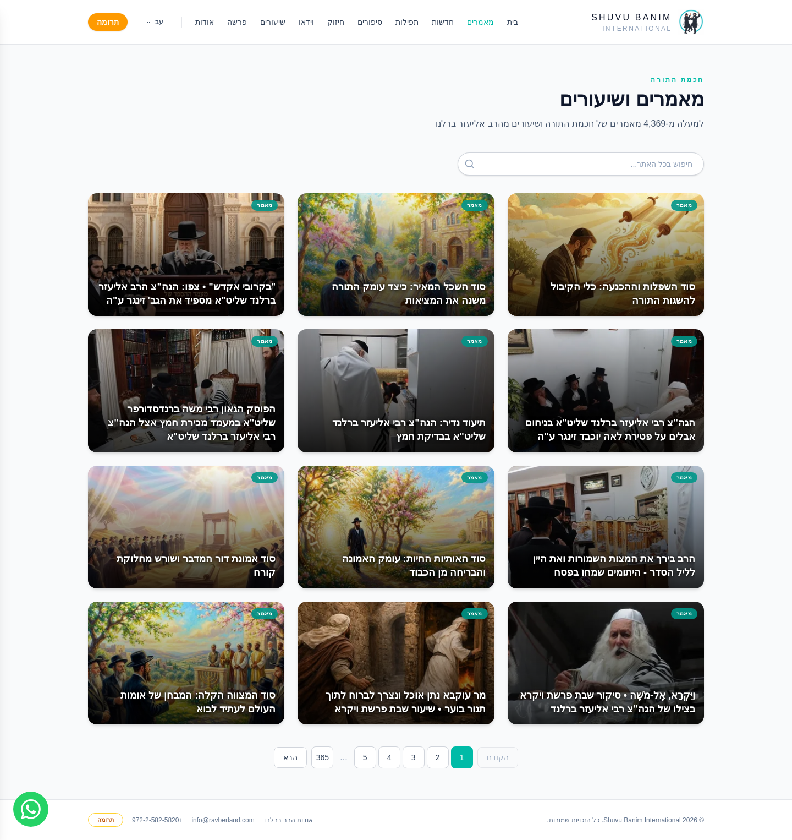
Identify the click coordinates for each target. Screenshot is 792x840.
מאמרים (480, 22)
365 (322, 757)
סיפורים (370, 22)
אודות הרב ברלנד (288, 820)
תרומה (108, 22)
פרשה (237, 22)
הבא (290, 757)
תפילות (407, 22)
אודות (204, 22)
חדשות (443, 22)
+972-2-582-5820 (157, 820)
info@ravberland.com (222, 820)
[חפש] (469, 164)
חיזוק (335, 22)
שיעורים (272, 22)
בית (512, 22)
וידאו (306, 22)
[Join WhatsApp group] (30, 809)
